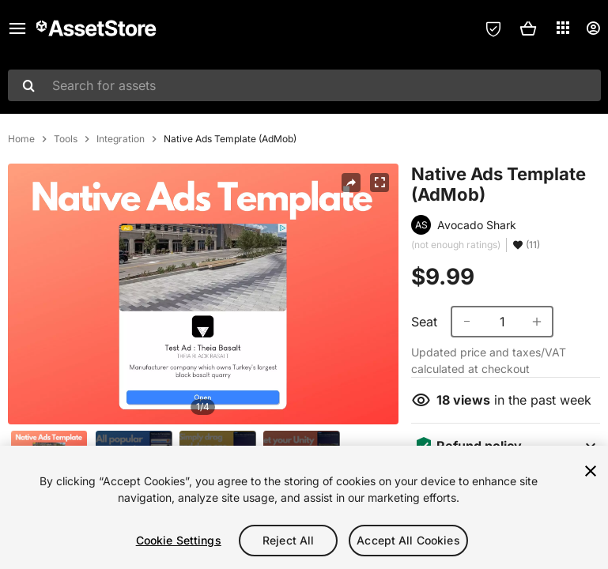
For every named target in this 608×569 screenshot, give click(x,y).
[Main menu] (17, 28)
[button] (528, 28)
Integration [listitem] (120, 139)
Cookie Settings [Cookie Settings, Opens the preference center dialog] (178, 540)
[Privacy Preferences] (493, 28)
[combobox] (304, 85)
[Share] (351, 182)
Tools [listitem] (65, 139)
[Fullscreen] (379, 182)
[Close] (590, 471)
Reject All (288, 540)
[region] (304, 507)
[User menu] (593, 28)
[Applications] (562, 27)
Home (21, 139)
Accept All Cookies (408, 540)
